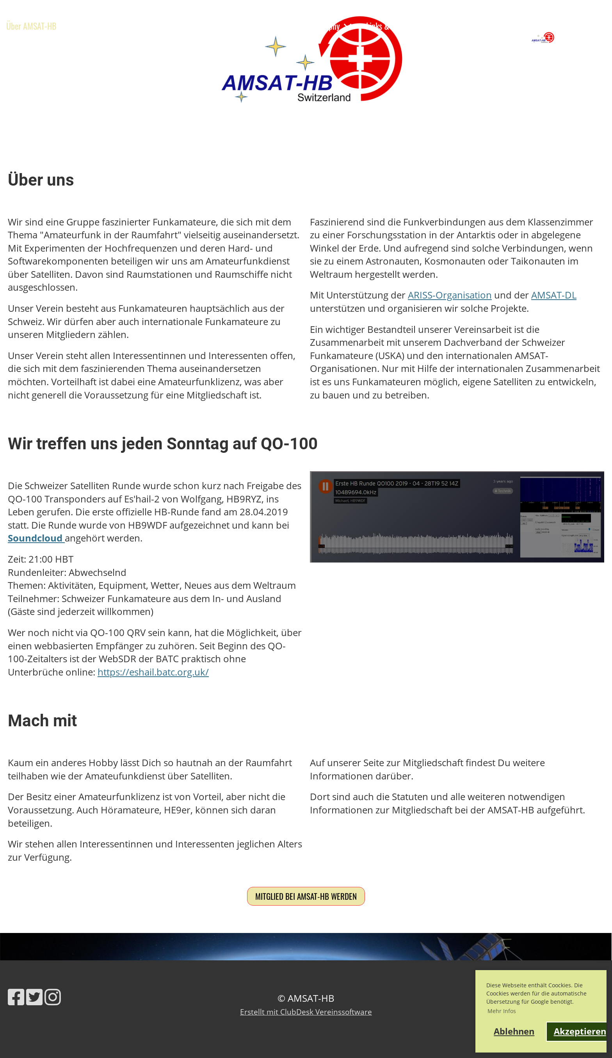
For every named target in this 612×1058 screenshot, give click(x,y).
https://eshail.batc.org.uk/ (153, 671)
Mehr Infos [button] (501, 1011)
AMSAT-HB (588, 37)
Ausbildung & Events (151, 26)
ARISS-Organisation (450, 294)
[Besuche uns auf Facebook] (16, 997)
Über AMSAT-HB (37, 26)
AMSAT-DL (553, 294)
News (91, 26)
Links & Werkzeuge (395, 26)
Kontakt (452, 26)
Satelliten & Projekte (241, 26)
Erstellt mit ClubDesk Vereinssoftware (306, 1011)
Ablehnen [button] (514, 1031)
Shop (13, 45)
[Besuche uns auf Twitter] (34, 997)
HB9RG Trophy (322, 26)
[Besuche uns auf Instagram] (52, 997)
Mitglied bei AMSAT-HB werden (306, 896)
